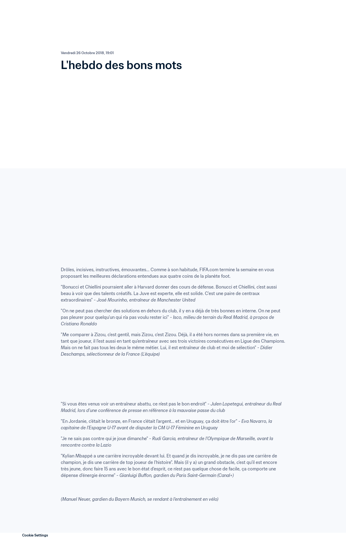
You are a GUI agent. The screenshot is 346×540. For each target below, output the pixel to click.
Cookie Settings (35, 535)
